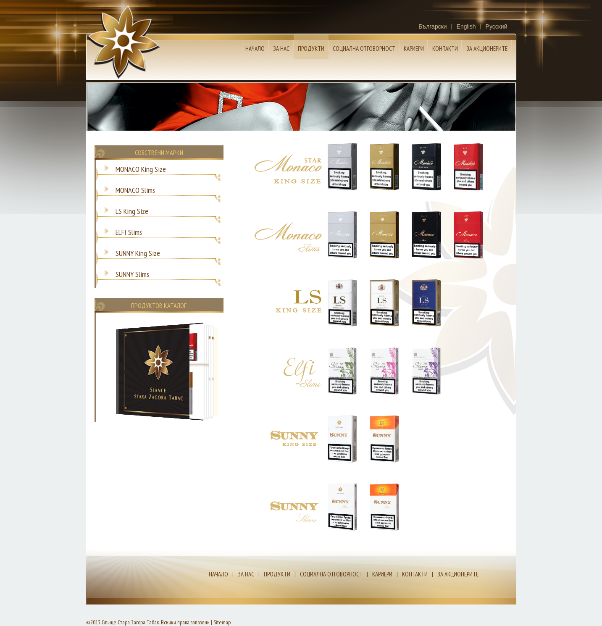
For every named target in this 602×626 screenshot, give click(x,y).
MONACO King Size (141, 168)
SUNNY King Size (138, 252)
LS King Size (132, 210)
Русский (496, 26)
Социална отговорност (364, 49)
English (466, 26)
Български (432, 26)
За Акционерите (486, 49)
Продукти (311, 49)
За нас (281, 49)
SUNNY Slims (132, 273)
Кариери (414, 49)
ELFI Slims (129, 231)
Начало (255, 49)
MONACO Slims (135, 189)
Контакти (445, 49)
